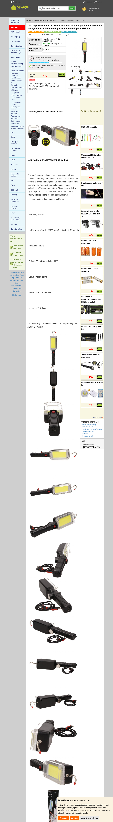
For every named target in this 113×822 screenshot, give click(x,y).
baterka (85, 444)
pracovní (88, 446)
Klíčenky (14, 169)
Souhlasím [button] (64, 818)
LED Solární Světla (15, 99)
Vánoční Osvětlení (17, 126)
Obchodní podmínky (89, 424)
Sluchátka (14, 118)
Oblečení (14, 190)
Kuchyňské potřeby (15, 175)
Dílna (13, 132)
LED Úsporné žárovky (16, 108)
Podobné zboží (88, 436)
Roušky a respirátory (15, 200)
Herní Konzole (16, 78)
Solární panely (16, 121)
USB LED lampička (89, 127)
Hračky (13, 155)
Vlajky (13, 213)
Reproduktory (16, 116)
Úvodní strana (15, 2)
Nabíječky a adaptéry (15, 112)
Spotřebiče (15, 124)
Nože (13, 181)
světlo (97, 447)
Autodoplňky (15, 37)
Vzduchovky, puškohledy (15, 219)
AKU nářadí (15, 32)
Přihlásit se (97, 2)
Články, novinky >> (18, 295)
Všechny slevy (97, 417)
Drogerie (14, 137)
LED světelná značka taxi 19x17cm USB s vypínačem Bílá (17, 275)
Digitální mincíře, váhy (17, 67)
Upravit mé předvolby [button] (89, 818)
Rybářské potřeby (14, 207)
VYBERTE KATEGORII (15, 21)
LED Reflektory (16, 95)
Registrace (87, 2)
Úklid (13, 185)
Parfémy (14, 195)
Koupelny (14, 164)
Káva (13, 160)
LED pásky (15, 93)
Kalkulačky (15, 85)
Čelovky (14, 61)
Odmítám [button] (74, 818)
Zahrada (14, 224)
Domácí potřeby (17, 46)
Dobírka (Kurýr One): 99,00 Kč (42, 83)
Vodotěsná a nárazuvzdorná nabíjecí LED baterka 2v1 (91, 299)
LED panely (15, 90)
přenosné (91, 444)
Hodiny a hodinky (14, 143)
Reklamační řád (88, 427)
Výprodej (14, 27)
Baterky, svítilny (52, 20)
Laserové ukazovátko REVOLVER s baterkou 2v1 (90, 213)
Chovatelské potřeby (15, 149)
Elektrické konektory (14, 74)
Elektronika (41, 20)
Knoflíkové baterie (17, 87)
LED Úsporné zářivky (16, 103)
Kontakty (85, 434)
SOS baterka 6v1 (17, 286)
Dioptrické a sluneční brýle (16, 52)
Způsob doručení (88, 431)
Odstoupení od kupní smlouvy (93, 429)
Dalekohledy (15, 41)
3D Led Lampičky (17, 129)
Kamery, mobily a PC (17, 81)
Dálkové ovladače (17, 71)
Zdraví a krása (16, 229)
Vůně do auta (16, 288)
